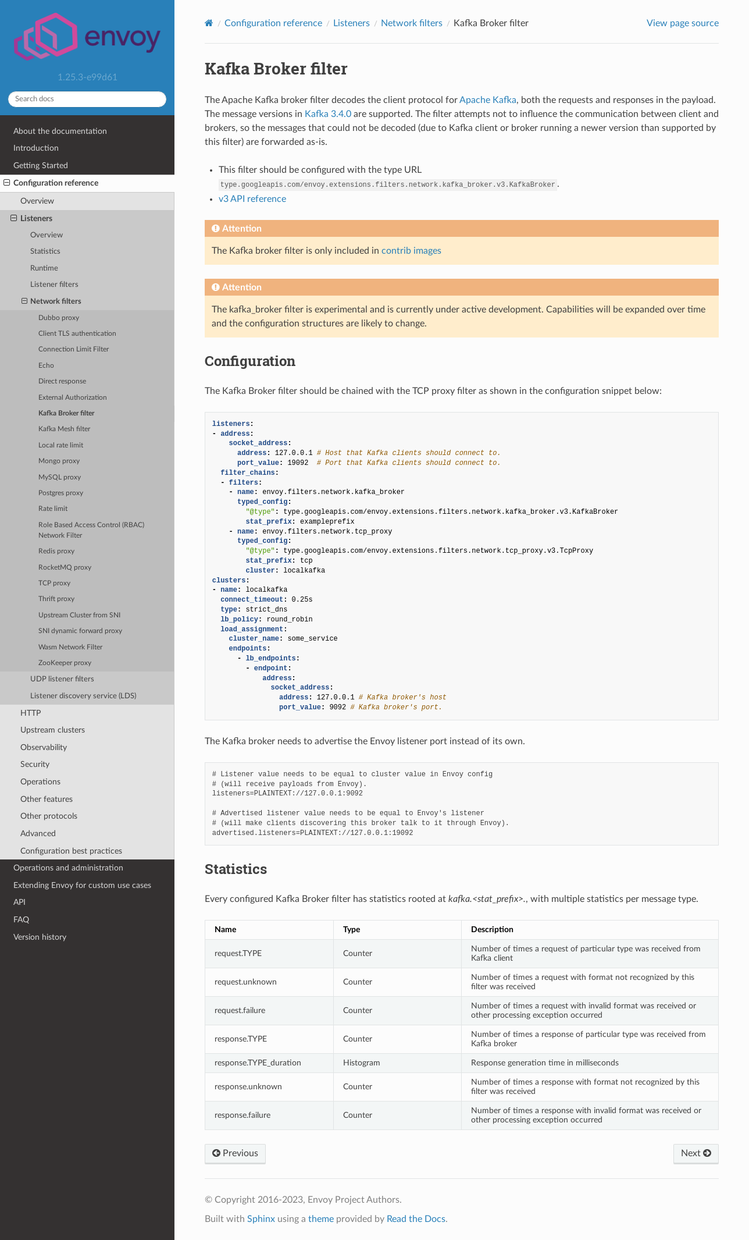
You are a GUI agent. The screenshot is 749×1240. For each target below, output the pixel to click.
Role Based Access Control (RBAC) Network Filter (91, 530)
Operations (40, 781)
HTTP (30, 713)
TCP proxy (54, 583)
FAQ (21, 919)
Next (696, 1153)
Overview (37, 201)
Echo (46, 366)
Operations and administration (68, 868)
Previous (235, 1153)
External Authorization (72, 398)
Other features (46, 799)
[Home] (209, 23)
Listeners (31, 219)
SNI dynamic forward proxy (80, 631)
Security (34, 764)
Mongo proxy (59, 461)
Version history (39, 937)
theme (321, 1219)
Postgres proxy (60, 493)
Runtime (44, 268)
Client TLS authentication (77, 334)
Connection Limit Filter (73, 349)
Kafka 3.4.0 (328, 114)
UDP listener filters (62, 679)
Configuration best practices (71, 851)
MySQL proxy (59, 477)
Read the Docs (416, 1219)
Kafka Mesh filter (64, 429)
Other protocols (48, 816)
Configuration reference (50, 183)
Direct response (62, 381)
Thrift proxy (56, 599)
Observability (43, 747)
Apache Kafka (487, 100)
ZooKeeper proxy (64, 663)
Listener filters (54, 285)
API (19, 902)
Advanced (38, 833)
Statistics (45, 251)
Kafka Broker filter (66, 413)
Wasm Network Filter (70, 647)
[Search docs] (87, 99)
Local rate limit (60, 445)
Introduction (36, 148)
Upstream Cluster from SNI (79, 615)
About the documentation (60, 131)
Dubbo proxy (58, 318)
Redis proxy (56, 551)
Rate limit (52, 509)
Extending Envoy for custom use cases (82, 885)
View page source (683, 23)
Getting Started (40, 165)
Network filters (52, 302)
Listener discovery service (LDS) (83, 696)
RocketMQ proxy (64, 567)
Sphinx (261, 1219)
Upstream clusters (52, 730)
